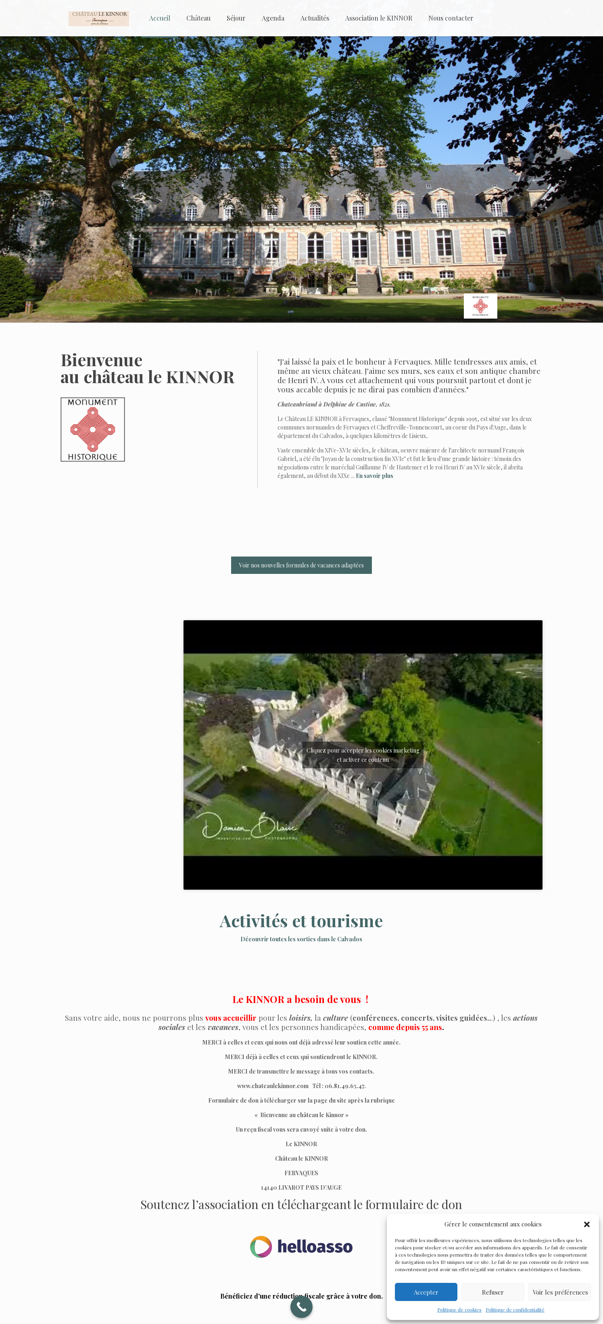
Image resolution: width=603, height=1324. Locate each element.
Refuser (493, 1292)
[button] (587, 1224)
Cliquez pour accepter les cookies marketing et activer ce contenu (363, 754)
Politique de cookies (459, 1309)
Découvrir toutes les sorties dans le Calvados (301, 939)
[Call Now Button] (301, 1307)
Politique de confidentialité (515, 1309)
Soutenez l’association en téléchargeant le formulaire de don (301, 1204)
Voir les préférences (560, 1292)
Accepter (426, 1292)
